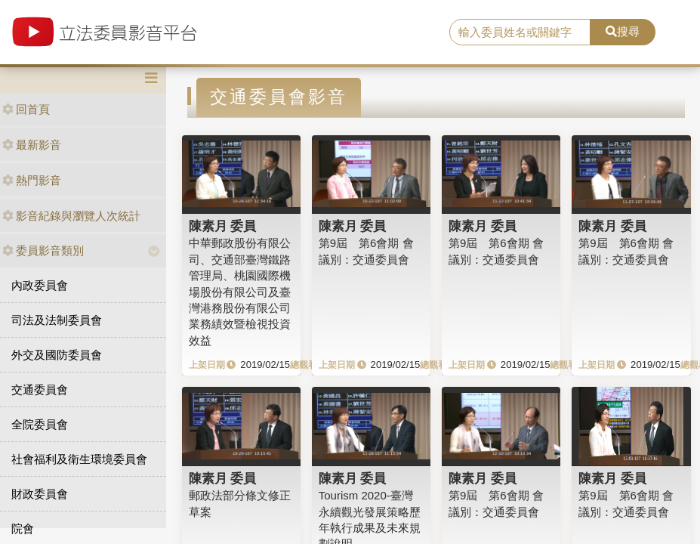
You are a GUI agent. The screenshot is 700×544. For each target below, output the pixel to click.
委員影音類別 (43, 250)
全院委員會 (39, 424)
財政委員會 (39, 493)
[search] (520, 32)
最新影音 (31, 144)
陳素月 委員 (223, 226)
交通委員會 (39, 389)
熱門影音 (31, 180)
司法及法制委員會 (56, 320)
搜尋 (623, 31)
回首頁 (26, 109)
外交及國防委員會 (56, 354)
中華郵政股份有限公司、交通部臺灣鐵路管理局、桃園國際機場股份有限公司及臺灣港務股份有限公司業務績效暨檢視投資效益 (240, 291)
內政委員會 (39, 285)
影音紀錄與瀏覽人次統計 (71, 215)
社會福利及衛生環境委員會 (79, 459)
